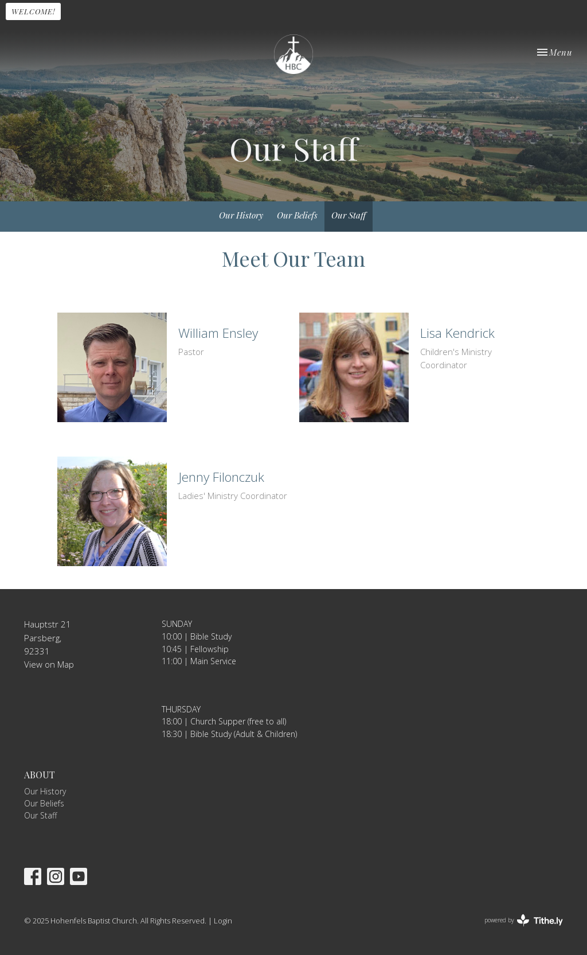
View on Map (49, 664)
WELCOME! (33, 11)
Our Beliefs (297, 215)
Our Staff (348, 215)
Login (223, 920)
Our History (241, 215)
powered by (523, 920)
